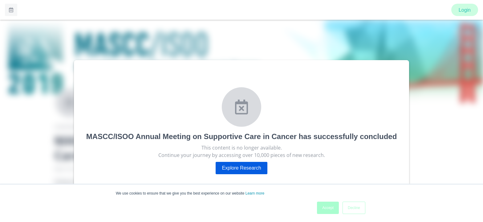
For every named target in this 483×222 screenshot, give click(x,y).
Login (465, 10)
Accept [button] (328, 208)
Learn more (255, 193)
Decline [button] (354, 208)
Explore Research (241, 168)
